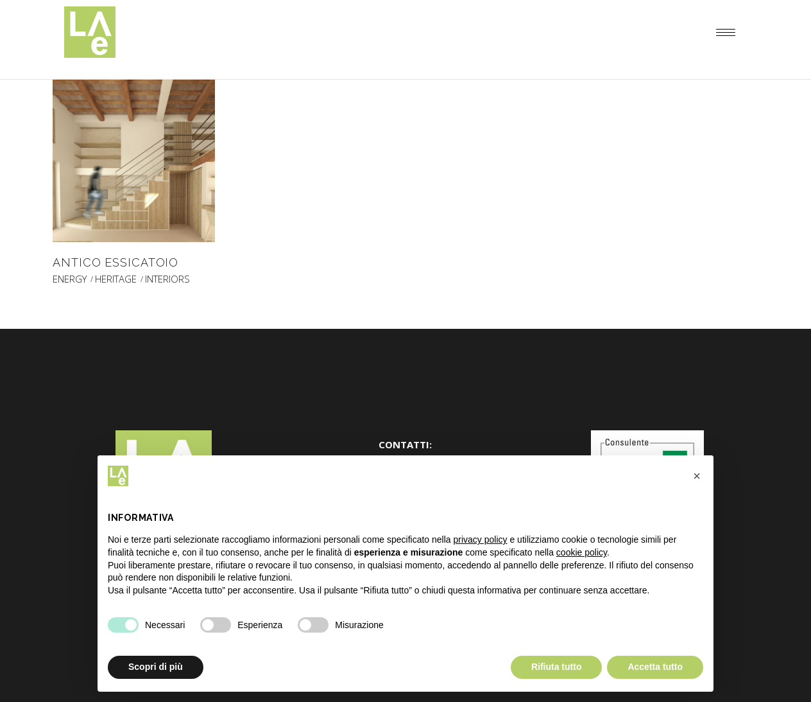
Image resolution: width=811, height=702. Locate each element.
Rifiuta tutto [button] (556, 667)
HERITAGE (116, 279)
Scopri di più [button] (155, 667)
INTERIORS (167, 279)
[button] (697, 476)
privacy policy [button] (481, 539)
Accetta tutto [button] (655, 667)
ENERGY (70, 279)
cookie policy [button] (581, 552)
